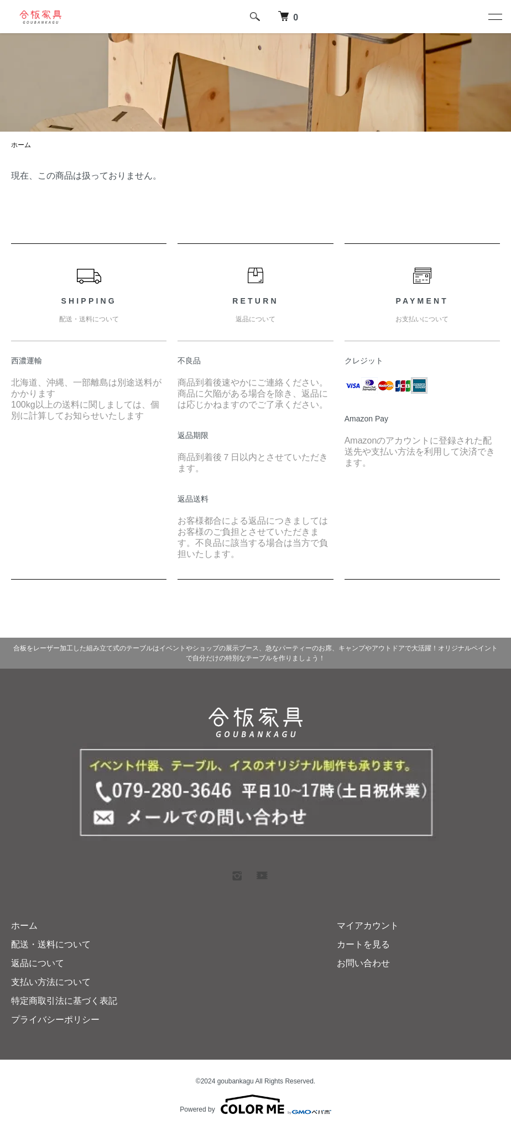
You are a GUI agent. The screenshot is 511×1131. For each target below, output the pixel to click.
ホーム (21, 145)
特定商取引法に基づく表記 (64, 1000)
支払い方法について (51, 982)
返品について (37, 963)
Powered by (255, 1104)
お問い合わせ (363, 963)
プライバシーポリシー (55, 1019)
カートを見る (363, 944)
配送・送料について (51, 944)
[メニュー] (494, 16)
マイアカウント (368, 925)
